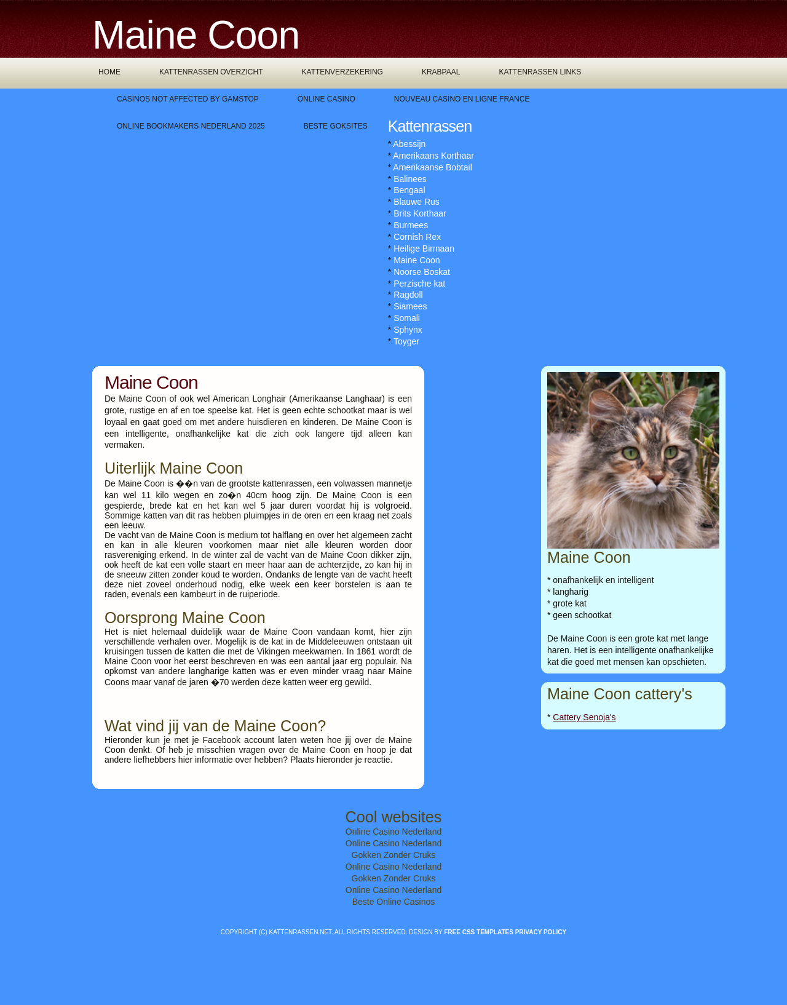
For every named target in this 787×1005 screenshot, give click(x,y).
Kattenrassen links (540, 72)
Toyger (406, 341)
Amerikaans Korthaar (433, 156)
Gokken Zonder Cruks (394, 855)
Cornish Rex (417, 237)
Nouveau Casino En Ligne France (462, 99)
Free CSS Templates (478, 932)
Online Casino (326, 99)
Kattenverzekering (341, 72)
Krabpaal (441, 72)
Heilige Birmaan (424, 248)
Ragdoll (408, 295)
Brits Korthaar (420, 213)
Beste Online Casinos (393, 902)
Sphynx (408, 330)
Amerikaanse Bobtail (432, 167)
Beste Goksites (336, 126)
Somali (407, 318)
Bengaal (409, 190)
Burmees (411, 225)
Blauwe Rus (417, 202)
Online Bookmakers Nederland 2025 (191, 126)
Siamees (410, 306)
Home (109, 72)
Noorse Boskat (422, 272)
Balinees (410, 179)
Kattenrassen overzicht (211, 72)
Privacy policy (541, 932)
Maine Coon (417, 260)
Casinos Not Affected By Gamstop (188, 99)
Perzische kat (419, 283)
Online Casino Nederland (393, 831)
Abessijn (409, 144)
